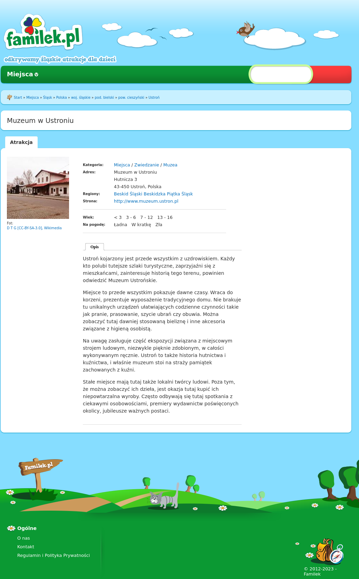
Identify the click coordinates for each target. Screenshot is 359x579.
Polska (61, 97)
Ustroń (153, 97)
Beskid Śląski (128, 193)
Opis (94, 246)
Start (18, 97)
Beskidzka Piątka (162, 193)
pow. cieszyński (131, 97)
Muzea (170, 164)
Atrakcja (21, 142)
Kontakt (25, 546)
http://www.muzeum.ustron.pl (146, 201)
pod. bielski (104, 97)
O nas (23, 538)
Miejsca (20, 74)
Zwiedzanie (146, 164)
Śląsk (47, 97)
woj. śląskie (80, 97)
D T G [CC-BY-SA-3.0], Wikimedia (34, 228)
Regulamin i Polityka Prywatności (53, 555)
